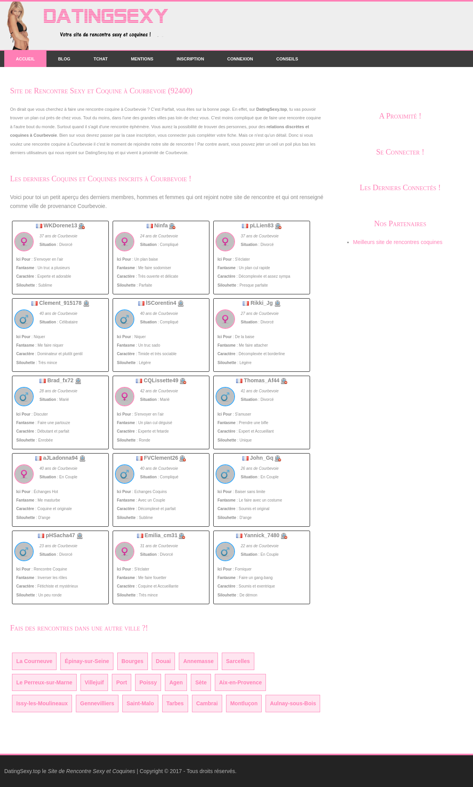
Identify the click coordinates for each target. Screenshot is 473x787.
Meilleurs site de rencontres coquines (397, 242)
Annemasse (198, 661)
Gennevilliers (97, 703)
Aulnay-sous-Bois (293, 703)
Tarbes (175, 703)
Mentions (142, 59)
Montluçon (244, 703)
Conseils (287, 59)
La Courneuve (34, 661)
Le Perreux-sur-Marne (44, 682)
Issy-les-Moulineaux (42, 703)
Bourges (133, 661)
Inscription (190, 59)
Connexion (240, 59)
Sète (201, 682)
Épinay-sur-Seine (87, 661)
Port (121, 682)
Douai (163, 661)
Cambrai (207, 703)
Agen (176, 682)
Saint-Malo (140, 703)
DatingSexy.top (22, 771)
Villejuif (94, 682)
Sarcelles (238, 661)
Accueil (25, 59)
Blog (64, 59)
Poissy (148, 682)
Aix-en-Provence (240, 682)
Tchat (101, 59)
